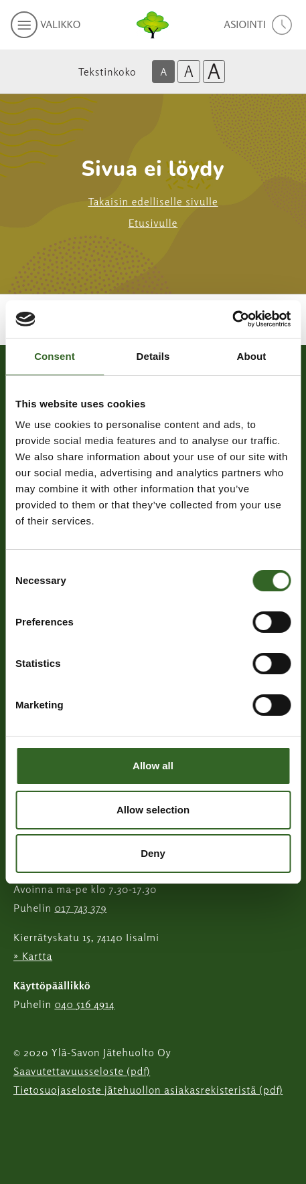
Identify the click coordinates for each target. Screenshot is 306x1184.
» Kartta (32, 956)
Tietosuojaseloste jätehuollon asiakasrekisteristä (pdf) (148, 1089)
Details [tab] (153, 356)
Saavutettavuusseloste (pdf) (81, 1071)
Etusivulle (153, 222)
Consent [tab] (54, 356)
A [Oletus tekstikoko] (163, 71)
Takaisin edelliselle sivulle (153, 201)
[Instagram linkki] (18, 1123)
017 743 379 (80, 907)
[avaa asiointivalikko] (259, 24)
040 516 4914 (84, 1004)
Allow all (153, 765)
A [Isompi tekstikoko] (189, 71)
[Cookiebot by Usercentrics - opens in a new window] (232, 319)
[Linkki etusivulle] (152, 25)
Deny (153, 853)
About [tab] (251, 356)
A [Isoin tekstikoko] (214, 71)
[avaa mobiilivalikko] (45, 24)
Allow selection (153, 809)
